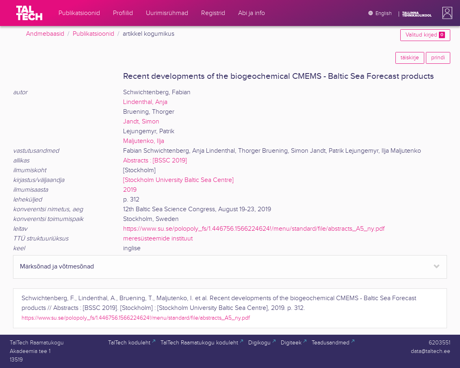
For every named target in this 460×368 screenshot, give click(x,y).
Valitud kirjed (425, 35)
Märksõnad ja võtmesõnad (57, 267)
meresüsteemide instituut (158, 238)
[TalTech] (29, 13)
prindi (438, 57)
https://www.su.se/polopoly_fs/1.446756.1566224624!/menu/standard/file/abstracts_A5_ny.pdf (253, 229)
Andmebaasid (45, 34)
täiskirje (410, 57)
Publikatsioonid (93, 34)
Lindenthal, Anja (145, 102)
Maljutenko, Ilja (143, 141)
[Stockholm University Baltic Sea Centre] (178, 180)
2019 (130, 190)
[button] (446, 13)
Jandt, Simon (141, 122)
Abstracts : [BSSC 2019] (155, 161)
